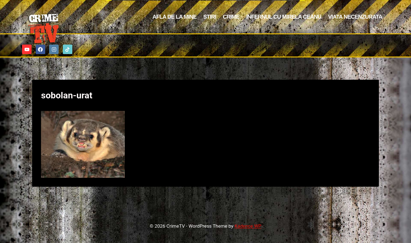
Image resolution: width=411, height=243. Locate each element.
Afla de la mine (174, 17)
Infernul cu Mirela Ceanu (283, 17)
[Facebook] (40, 49)
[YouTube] (27, 49)
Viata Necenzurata (355, 17)
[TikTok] (67, 49)
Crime (231, 17)
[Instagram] (54, 49)
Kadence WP (248, 226)
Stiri (209, 17)
